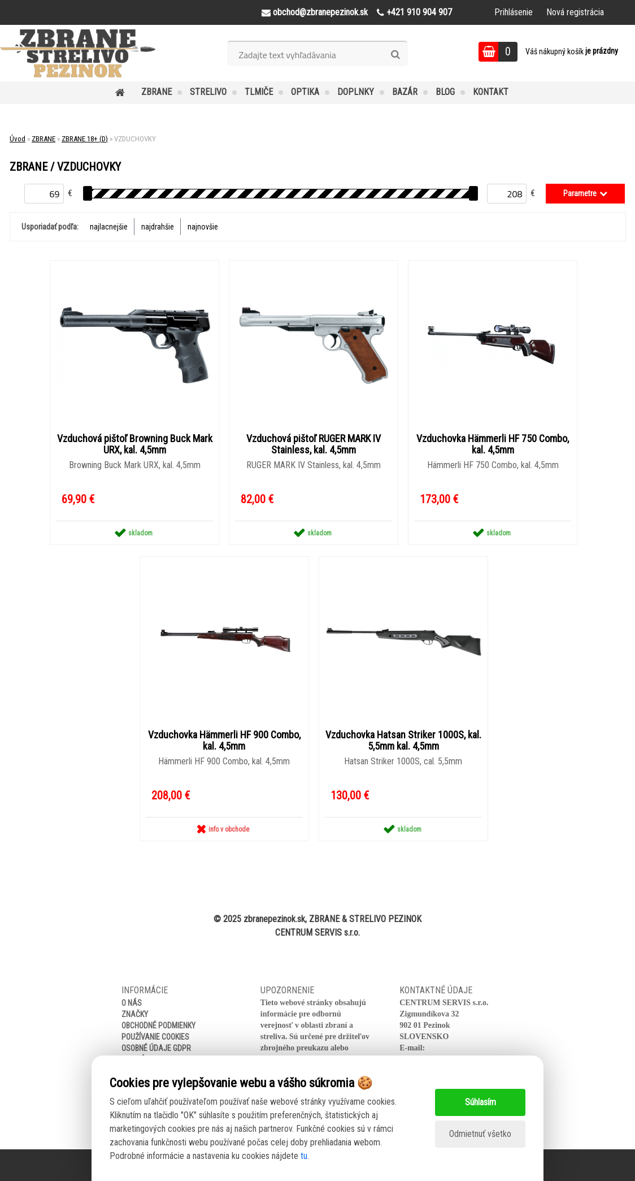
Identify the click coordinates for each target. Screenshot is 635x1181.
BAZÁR (404, 91)
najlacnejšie (109, 226)
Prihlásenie (513, 12)
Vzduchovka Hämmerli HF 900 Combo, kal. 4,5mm (224, 740)
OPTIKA (305, 91)
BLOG (445, 91)
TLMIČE (259, 91)
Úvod (17, 139)
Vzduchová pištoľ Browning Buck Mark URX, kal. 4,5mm (134, 444)
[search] (395, 55)
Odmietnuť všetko (480, 1133)
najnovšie (203, 226)
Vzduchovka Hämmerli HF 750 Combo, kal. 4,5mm (492, 444)
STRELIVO (208, 91)
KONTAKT (490, 91)
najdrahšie (157, 226)
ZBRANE (156, 91)
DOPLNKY (355, 91)
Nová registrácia (575, 12)
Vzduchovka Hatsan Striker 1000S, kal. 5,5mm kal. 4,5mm (403, 740)
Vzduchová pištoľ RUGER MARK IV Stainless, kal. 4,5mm (313, 444)
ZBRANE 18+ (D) (85, 139)
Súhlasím (480, 1102)
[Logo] (77, 53)
